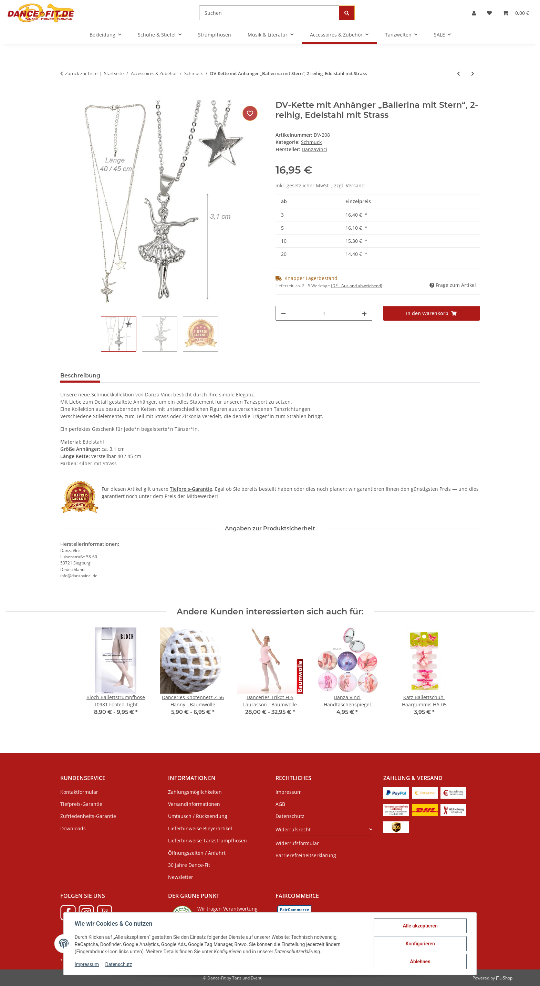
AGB (280, 804)
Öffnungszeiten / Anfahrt (197, 853)
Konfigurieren (420, 943)
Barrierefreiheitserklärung (306, 855)
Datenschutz (118, 964)
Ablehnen (420, 961)
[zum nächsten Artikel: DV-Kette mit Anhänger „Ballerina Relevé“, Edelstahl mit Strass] (473, 73)
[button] (473, 13)
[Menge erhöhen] (364, 313)
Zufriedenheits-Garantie (88, 816)
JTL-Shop (504, 978)
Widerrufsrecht (293, 829)
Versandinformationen (194, 804)
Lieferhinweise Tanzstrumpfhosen (207, 840)
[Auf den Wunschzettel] (250, 113)
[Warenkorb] (515, 13)
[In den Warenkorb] (65, 96)
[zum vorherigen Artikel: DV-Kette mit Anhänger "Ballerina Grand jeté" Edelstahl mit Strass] (458, 73)
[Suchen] (269, 13)
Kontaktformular (79, 792)
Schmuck (311, 142)
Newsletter (180, 877)
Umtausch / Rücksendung (197, 816)
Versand (355, 185)
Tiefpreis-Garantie (81, 804)
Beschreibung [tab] (80, 375)
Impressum (87, 964)
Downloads (73, 828)
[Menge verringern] (283, 313)
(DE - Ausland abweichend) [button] (356, 286)
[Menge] (324, 313)
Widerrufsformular (297, 843)
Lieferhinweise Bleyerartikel (200, 828)
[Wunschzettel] (489, 13)
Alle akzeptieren (420, 925)
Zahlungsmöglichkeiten (195, 792)
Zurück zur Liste (81, 73)
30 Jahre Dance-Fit (189, 865)
